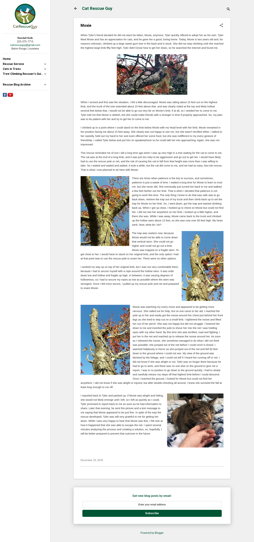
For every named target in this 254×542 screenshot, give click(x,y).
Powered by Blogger (152, 532)
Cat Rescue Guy (97, 8)
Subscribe (152, 513)
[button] (221, 25)
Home (7, 59)
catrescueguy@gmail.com (25, 45)
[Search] (228, 9)
